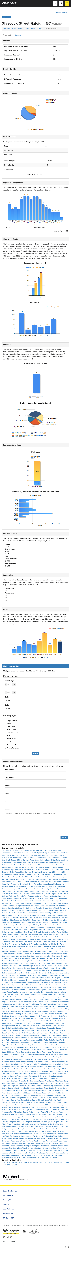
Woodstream (15, 1153)
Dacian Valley (42, 918)
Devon (51, 920)
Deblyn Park (59, 918)
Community (7, 35)
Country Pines (22, 913)
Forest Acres (10, 942)
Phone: (7, 794)
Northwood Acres (30, 1023)
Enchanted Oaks (40, 930)
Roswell (33, 1066)
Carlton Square (62, 894)
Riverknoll (46, 1062)
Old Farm (35, 1030)
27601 (19, 1162)
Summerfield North (28, 1095)
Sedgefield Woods (62, 1069)
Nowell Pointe (21, 1026)
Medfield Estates (55, 1006)
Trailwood (21, 1114)
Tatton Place (15, 1102)
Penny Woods (60, 1042)
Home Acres (42, 970)
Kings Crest (54, 980)
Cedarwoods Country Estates (40, 901)
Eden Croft (23, 927)
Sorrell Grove (39, 1076)
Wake (33, 29)
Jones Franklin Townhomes (34, 978)
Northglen (61, 1021)
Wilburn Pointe (57, 1136)
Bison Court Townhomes (55, 870)
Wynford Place (38, 1155)
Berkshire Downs (56, 867)
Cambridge (46, 889)
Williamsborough (15, 1139)
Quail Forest (30, 1050)
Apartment (10, 742)
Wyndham (28, 1155)
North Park (9, 1021)
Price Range (9, 681)
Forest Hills (28, 942)
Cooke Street (19, 910)
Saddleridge (6, 1069)
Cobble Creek (39, 906)
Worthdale (32, 1153)
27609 (35, 1162)
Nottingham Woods (9, 1026)
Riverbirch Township (25, 1062)
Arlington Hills (17, 855)
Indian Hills (57, 975)
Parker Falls (48, 1040)
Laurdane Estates (50, 990)
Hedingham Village (50, 963)
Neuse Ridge (38, 1014)
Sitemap (6, 1204)
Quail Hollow (40, 1050)
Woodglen (27, 1146)
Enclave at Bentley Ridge (56, 930)
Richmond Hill (50, 1057)
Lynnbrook (32, 999)
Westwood (13, 1134)
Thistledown (64, 1110)
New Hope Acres (61, 1014)
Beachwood (46, 862)
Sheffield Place (22, 1071)
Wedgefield (65, 1127)
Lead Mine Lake (27, 992)
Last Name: (9, 778)
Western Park (39, 1131)
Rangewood (15, 1054)
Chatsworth (37, 903)
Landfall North (51, 987)
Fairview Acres (26, 934)
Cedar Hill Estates (8, 901)
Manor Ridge (64, 1002)
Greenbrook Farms (39, 954)
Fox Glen (5, 944)
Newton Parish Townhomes (40, 1016)
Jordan (47, 978)
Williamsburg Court (29, 1139)
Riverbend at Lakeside (10, 1062)
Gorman (61, 951)
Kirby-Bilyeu (34, 982)
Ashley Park (47, 855)
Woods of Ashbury (50, 1148)
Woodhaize (45, 1146)
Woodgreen (36, 1146)
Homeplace (60, 970)
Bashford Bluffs (16, 860)
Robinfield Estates (8, 1064)
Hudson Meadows (8, 973)
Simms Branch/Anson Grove (38, 1074)
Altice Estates (37, 850)
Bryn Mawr (57, 886)
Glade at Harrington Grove (38, 946)
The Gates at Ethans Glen (46, 1105)
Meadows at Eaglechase (20, 1006)
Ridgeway (26, 1059)
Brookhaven (60, 884)
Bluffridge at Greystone (19, 874)
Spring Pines (44, 1081)
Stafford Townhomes (61, 1083)
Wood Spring (53, 1143)
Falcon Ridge (11, 937)
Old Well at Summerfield (27, 1033)
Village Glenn (6, 1124)
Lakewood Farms (19, 987)
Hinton (57, 968)
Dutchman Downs (60, 922)
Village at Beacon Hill (16, 1122)
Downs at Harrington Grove (15, 922)
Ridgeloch (19, 1059)
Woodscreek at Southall (59, 1150)
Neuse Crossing (27, 1014)
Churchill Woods (8, 906)
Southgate (14, 1081)
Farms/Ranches (13, 748)
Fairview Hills (37, 934)
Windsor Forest (39, 1141)
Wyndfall (13, 1155)
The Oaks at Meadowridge (38, 1107)
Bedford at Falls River (9, 865)
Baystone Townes (29, 862)
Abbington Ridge (8, 850)
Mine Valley (65, 1009)
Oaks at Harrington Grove (24, 1028)
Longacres (44, 997)
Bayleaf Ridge (17, 862)
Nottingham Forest (57, 1023)
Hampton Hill (50, 958)
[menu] (67, 3)
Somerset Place (15, 1076)
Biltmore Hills (29, 870)
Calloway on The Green (32, 889)
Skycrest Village (62, 1074)
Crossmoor (14, 918)
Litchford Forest (46, 994)
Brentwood (44, 879)
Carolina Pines (42, 896)
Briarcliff (52, 879)
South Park (13, 1078)
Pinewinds (5, 1047)
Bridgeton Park (7, 882)
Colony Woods (54, 908)
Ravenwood (34, 1054)
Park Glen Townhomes (27, 1040)
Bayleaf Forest (7, 862)
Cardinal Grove (28, 894)
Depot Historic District (40, 920)
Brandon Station (52, 877)
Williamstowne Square (45, 1139)
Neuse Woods (49, 1014)
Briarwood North (61, 879)
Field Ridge (42, 939)
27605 (61, 1162)
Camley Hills (11, 891)
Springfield (49, 1083)
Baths (7, 705)
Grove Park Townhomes (21, 958)
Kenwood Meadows (33, 980)
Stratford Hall (20, 1093)
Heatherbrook (18, 963)
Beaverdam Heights (58, 862)
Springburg (63, 1081)
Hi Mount (37, 966)
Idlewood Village (47, 975)
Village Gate (64, 1122)
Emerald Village (28, 930)
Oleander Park (30, 1035)
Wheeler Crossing (33, 1134)
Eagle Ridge (15, 925)
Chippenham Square (60, 903)
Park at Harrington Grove (33, 1038)
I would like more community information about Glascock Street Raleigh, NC (35, 823)
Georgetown (23, 946)
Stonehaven (32, 1090)
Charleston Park (20, 903)
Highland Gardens (30, 968)
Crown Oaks (32, 918)
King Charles (45, 980)
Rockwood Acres (51, 1064)
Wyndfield (21, 1155)
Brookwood (41, 886)
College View (21, 908)
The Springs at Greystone (22, 1110)
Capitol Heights (54, 891)
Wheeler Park (45, 1134)
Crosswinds (22, 918)
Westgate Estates (51, 1131)
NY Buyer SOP (8, 1218)
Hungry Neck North (22, 973)
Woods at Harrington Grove (32, 1148)
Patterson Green (20, 1042)
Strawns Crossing (42, 1093)
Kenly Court (65, 978)
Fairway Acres (58, 934)
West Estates (50, 1129)
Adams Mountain (20, 850)
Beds (7, 697)
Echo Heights (14, 927)
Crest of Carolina (31, 915)
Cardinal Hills (39, 894)
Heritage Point (62, 963)
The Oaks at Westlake (57, 1107)
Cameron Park (55, 889)
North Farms (39, 1018)
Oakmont (11, 1028)
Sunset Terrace (52, 1098)
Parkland (56, 1040)
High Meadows (17, 968)
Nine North (54, 1016)
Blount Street (58, 872)
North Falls (30, 1018)
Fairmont (17, 934)
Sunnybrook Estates (29, 1098)
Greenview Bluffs (61, 954)
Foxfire (33, 944)
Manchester (55, 1002)
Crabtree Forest (57, 913)
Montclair (14, 1011)
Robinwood (19, 1064)
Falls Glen (30, 937)
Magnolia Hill (18, 1002)
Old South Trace (12, 1033)
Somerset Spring (27, 1076)
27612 (9, 1165)
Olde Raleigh (54, 1033)
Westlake (61, 1131)
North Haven (58, 1018)
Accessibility (8, 1213)
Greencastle (50, 954)
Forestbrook (37, 942)
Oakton (37, 1028)
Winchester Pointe (26, 1141)
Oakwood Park (59, 1028)
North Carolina (23, 29)
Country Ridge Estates (36, 913)
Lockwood (16, 997)
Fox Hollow (13, 944)
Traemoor (13, 1114)
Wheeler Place (55, 1134)
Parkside (10, 1042)
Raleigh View (46, 1052)
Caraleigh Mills (7, 894)
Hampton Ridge (7, 961)
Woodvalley (24, 1153)
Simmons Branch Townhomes (16, 1074)
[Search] (61, 3)
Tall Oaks (52, 1100)
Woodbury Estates (8, 1146)
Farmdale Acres (55, 937)
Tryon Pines (11, 1117)
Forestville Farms (48, 942)
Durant (51, 922)
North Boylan (6, 1018)
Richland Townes (38, 1057)
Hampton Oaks (61, 958)
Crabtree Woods (19, 915)
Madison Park (63, 999)
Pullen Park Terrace (19, 1050)
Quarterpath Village (28, 1052)
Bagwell (61, 855)
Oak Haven (45, 1026)
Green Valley (10, 954)
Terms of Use (8, 1195)
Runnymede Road (54, 1066)
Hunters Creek (43, 973)
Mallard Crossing (44, 1002)
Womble (45, 1143)
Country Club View (45, 910)
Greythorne (56, 956)
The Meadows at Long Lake (18, 1107)
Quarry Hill (6, 1052)
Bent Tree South (12, 867)
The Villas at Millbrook (41, 1110)
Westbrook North (18, 1131)
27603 (4, 1162)
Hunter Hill (34, 973)
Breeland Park (34, 879)
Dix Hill (56, 920)
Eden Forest (32, 927)
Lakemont (36, 985)
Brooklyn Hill (13, 886)
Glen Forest (27, 949)
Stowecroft (10, 1093)
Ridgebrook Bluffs (8, 1059)
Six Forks (52, 1074)
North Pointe (18, 1021)
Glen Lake (35, 949)
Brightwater (36, 882)
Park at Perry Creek (50, 1038)
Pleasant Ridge (49, 1047)
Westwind (5, 1134)
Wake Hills (52, 1124)
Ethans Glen (22, 932)
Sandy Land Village (28, 1069)
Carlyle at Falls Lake (9, 896)
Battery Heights (40, 860)
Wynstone (5, 1158)
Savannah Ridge (42, 1069)
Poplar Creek (6, 1050)
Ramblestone (56, 1052)
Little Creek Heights (60, 994)
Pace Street (9, 1038)
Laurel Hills (61, 990)
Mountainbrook (58, 1011)
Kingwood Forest (23, 982)
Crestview (41, 915)
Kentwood (21, 980)
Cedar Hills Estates (22, 901)
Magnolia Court (7, 1002)
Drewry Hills (30, 922)
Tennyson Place (61, 1102)
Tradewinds (6, 1114)
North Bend (63, 1016)
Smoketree (5, 1076)
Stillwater (9, 1088)
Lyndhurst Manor (12, 999)
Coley (4, 908)
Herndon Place (7, 966)
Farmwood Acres (22, 939)
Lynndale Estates (43, 999)
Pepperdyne (6, 1045)
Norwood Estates (43, 1023)
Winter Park (37, 1143)
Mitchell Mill (6, 1011)
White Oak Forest (11, 1136)
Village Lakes (27, 1124)
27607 (30, 1162)
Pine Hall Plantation (48, 1045)
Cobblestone (49, 906)
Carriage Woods (28, 898)
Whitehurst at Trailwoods (42, 1136)
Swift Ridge (45, 1100)
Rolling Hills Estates (9, 1066)
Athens (54, 855)
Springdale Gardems (23, 1083)
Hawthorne (50, 961)
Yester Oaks (21, 1158)
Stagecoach (6, 1086)
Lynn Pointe (23, 999)
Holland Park (12, 970)
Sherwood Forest (47, 1071)
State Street (31, 1086)
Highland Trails (42, 968)
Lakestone (58, 985)
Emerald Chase (16, 930)
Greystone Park (45, 956)
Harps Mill (42, 961)
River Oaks (59, 1059)
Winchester (15, 1141)
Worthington (41, 1153)
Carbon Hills (17, 894)
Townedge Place (57, 1112)
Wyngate (47, 1155)
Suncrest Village (16, 1098)
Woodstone (6, 1153)
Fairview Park (47, 934)
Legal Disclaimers (10, 1191)
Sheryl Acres (58, 1071)
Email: (7, 786)
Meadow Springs (39, 1004)
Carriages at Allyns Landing (45, 898)
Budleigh (9, 889)
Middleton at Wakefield (21, 1009)
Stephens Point (41, 1086)
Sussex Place (16, 1100)
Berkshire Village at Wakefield (12, 870)
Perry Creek (15, 1045)
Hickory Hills (51, 966)
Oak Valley (60, 1026)
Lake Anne (44, 982)
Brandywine (63, 877)
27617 (46, 1162)
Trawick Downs (31, 1114)
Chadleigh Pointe (58, 901)
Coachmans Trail (27, 906)
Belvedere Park (57, 865)
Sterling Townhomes (54, 1086)
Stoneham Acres (22, 1090)
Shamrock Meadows (9, 1071)
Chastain (29, 903)
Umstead (45, 1117)
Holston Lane (33, 970)
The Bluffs (13, 1105)
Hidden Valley (7, 968)
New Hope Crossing (9, 1016)
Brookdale (52, 884)
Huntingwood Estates (24, 975)
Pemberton (39, 1042)
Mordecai (38, 1011)
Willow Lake (58, 1139)
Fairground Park (8, 934)
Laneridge (40, 990)
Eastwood (5, 927)
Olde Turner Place (18, 1035)
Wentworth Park (39, 1129)
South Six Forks (23, 1078)
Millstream (56, 1009)
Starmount (22, 1086)
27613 (9, 1162)
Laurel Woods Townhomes (11, 992)
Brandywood (6, 879)
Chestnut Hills (47, 903)
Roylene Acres (42, 1066)
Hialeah (43, 966)
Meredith (64, 1006)
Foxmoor (39, 944)
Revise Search (61, 12)
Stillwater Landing (20, 1088)
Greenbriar (27, 954)
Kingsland (13, 982)
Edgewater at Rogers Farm (47, 927)
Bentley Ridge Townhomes (28, 867)
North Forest (49, 1018)
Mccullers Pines (27, 1004)
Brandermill (42, 877)
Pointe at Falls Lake (62, 1047)
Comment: (9, 810)
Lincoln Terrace (7, 994)
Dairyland (51, 918)
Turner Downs (27, 1117)
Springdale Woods (38, 1083)
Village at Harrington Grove (35, 1122)
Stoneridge (59, 1090)
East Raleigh (35, 925)
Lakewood (9, 987)
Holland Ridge (22, 970)
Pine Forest (36, 1045)
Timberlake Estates (21, 1112)
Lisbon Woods (35, 994)
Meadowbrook (51, 1004)
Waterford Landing (31, 1127)
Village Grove (16, 1124)
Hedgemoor (38, 963)
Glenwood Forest (15, 951)
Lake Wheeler (27, 985)
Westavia (59, 1129)
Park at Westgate (12, 1040)
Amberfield (57, 850)
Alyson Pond (47, 850)
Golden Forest (52, 951)
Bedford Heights (24, 865)
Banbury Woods (36, 858)
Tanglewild (60, 1100)
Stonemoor (50, 1090)
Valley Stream (30, 1119)
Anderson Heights (30, 853)
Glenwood (55, 949)
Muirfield (5, 1014)
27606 (25, 1162)
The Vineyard (54, 1110)
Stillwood (30, 1088)
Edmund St (61, 927)
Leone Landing (51, 992)
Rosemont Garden (23, 1066)
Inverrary (65, 975)
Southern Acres (42, 1078)
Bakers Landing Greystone (19, 858)
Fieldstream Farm (53, 939)
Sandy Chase (16, 1069)
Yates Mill (12, 1158)
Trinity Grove (46, 1114)
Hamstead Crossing (20, 961)
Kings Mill (5, 982)
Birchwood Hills (40, 870)
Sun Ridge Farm (52, 1095)
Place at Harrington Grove (19, 1047)
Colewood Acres (60, 906)
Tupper (19, 1117)
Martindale (17, 1004)
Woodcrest (19, 1146)
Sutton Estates (26, 1100)
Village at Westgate (52, 1122)
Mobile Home (12, 739)
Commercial (11, 745)
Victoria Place (64, 1119)
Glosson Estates (40, 951)
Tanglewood (6, 1102)
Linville (26, 994)
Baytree (39, 862)
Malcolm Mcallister (30, 1002)
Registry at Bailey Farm (10, 1057)
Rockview (41, 1064)
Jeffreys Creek (7, 978)
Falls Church (21, 937)
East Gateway (25, 925)
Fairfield (65, 932)
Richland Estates (25, 1057)
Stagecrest (14, 1086)
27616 (4, 1165)
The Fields (32, 1105)
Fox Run (21, 944)
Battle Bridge (51, 860)
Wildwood (5, 1139)
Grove (10, 958)
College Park (11, 908)
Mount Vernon (47, 1011)
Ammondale (6, 853)
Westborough (6, 1131)
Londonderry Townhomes (30, 997)
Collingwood (30, 908)
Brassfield (15, 879)
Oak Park (52, 1026)
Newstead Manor (23, 1016)
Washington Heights (16, 1127)
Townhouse (11, 727)
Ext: (6, 802)
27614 (14, 1165)
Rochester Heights (30, 1064)
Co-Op (9, 736)
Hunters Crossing (56, 973)
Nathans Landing (14, 1014)
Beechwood (34, 865)
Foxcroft (27, 944)
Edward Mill (6, 930)
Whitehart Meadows (26, 1136)
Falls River (38, 937)
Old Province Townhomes (49, 1030)
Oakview (43, 1028)
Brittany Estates (52, 882)
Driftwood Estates (41, 922)
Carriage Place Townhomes (11, 898)
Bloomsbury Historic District (42, 872)
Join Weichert (8, 1209)
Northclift (53, 1021)
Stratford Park (30, 1093)
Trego (39, 1114)
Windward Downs (17, 1143)
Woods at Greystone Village (12, 1148)
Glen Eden (18, 949)
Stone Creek (38, 1088)
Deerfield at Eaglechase (13, 920)
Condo (9, 724)
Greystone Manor (33, 956)
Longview (51, 997)
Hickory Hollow (62, 966)
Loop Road (60, 997)
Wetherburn (21, 1134)
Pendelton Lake (49, 1042)
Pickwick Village (26, 1045)
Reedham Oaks (44, 1054)
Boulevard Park (50, 874)
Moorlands (30, 1011)
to (5, 689)
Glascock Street (54, 946)
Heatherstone (29, 963)
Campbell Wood (22, 891)
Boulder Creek (39, 874)
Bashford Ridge (28, 860)
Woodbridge (63, 1143)
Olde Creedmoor (43, 1033)
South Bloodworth (51, 1076)
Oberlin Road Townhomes (11, 1030)
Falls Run (45, 937)
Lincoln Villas (18, 994)
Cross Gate (58, 915)
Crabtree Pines (7, 915)
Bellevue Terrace (45, 865)
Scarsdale (51, 1069)
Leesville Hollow (40, 992)
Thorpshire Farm (8, 1112)
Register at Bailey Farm (59, 1054)
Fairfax (59, 932)
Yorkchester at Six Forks (35, 1158)
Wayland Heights (45, 1127)
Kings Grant (64, 980)
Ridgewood (35, 1059)
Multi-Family (11, 730)
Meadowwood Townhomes (38, 1006)
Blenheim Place (25, 872)
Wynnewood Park (57, 1155)
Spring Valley (54, 1081)
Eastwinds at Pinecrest (55, 925)
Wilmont (8, 1141)
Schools (18, 35)
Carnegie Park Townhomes (27, 896)
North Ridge (27, 1021)
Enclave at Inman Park (10, 932)
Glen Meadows (45, 949)
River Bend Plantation (47, 1059)
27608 (66, 1162)
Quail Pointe (62, 1050)
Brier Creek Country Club (22, 882)
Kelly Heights (55, 978)
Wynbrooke (6, 1155)
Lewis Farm (62, 992)
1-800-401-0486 (21, 1179)
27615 (14, 1162)
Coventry (48, 913)
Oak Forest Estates (33, 1026)
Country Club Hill (31, 910)
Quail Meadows (51, 1050)
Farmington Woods (9, 939)
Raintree (38, 1052)
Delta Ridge (27, 920)
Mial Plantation (7, 1009)
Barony (44, 858)
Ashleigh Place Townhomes (33, 855)
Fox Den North (60, 942)
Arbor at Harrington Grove (59, 853)
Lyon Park (53, 999)
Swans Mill (36, 1100)
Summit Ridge (40, 1095)
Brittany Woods (63, 882)
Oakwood (50, 1028)
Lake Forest (52, 982)
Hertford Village (27, 966)
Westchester (29, 1131)
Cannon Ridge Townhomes (38, 891)
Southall (33, 1078)
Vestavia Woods (52, 1119)
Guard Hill (34, 958)
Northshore (6, 1023)
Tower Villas (45, 1112)
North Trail (36, 1021)
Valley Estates (20, 1119)
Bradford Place (24, 877)
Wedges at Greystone (9, 1129)
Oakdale (5, 1028)
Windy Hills (28, 1143)
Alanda (29, 850)
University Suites (55, 1117)
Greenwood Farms (8, 956)
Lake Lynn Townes (15, 985)
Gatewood (15, 946)
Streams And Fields (56, 1093)
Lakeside (51, 985)
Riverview (54, 1062)
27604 (56, 1162)
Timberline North (35, 1112)
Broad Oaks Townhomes (11, 884)
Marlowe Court (7, 1004)
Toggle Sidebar (6, 17)
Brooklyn (5, 886)
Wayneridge (56, 1127)
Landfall (43, 987)
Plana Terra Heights (36, 1047)
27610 (40, 1162)
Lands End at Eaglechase (26, 990)
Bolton (30, 874)
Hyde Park (36, 975)
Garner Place (6, 946)
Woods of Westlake (43, 1150)
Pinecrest (59, 1045)
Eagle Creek (6, 925)
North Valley (45, 1021)
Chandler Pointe (7, 903)
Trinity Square (57, 1114)
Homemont (52, 970)
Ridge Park (59, 1057)
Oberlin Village (26, 1030)
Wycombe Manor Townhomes (57, 1153)
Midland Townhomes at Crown (41, 1009)
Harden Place (33, 961)
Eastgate (43, 925)
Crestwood (50, 915)
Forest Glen (19, 942)
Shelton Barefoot (34, 1071)
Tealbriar (44, 1102)
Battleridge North (62, 860)
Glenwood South (28, 951)
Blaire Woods (15, 872)
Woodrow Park (63, 1146)
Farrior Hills (33, 939)
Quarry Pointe (15, 1052)
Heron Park (17, 966)
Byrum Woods (18, 889)
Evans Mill (31, 932)
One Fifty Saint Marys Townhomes (48, 1035)
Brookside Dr (24, 886)
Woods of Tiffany (30, 1150)
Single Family (12, 721)
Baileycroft (5, 858)
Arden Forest (6, 855)
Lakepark (43, 985)
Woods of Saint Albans (14, 1150)
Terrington (5, 1105)
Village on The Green (40, 1124)
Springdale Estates (8, 1083)
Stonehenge (41, 1090)
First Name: (9, 769)
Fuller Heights (48, 944)
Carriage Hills (60, 896)
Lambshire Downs (32, 987)
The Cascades (23, 1105)
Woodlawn (53, 1146)
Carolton (51, 896)
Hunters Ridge (10, 975)
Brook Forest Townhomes (38, 884)
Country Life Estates (9, 913)
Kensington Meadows (9, 980)
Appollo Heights (43, 853)
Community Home (9, 29)
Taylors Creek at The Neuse (30, 1102)
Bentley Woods (44, 867)
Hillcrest (52, 968)
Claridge (17, 906)
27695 (51, 1162)
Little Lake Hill (7, 997)
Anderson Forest (17, 853)
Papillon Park (19, 1038)
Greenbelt (19, 954)
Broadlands (24, 884)
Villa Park (5, 1122)
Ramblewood (6, 1054)
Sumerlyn (5, 1095)
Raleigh (40, 29)
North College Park (19, 1018)
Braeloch (34, 877)
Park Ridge (39, 1040)
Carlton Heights (50, 894)
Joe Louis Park (18, 978)
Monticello (22, 1011)
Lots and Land (12, 733)
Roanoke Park (63, 1062)
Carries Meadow (61, 898)
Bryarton (49, 886)
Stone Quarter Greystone (53, 1088)
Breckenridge (24, 879)
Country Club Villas (59, 910)
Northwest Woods (16, 1023)
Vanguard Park (41, 1119)
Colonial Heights (42, 908)
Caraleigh (64, 891)
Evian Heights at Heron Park (46, 932)
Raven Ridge (25, 1054)
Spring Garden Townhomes (29, 1081)
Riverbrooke (38, 1062)
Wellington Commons (25, 1129)
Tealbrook (51, 1102)
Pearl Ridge (30, 1042)
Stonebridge (10, 1090)
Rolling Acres (63, 1064)
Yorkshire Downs (50, 1158)
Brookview (33, 886)
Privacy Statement (10, 1200)
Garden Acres (59, 944)
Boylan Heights (13, 877)
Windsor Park (51, 1141)
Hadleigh (42, 958)
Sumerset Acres (15, 1095)
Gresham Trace (21, 956)
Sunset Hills (42, 1098)
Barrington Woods (54, 858)
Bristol (43, 882)
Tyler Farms (37, 1117)
